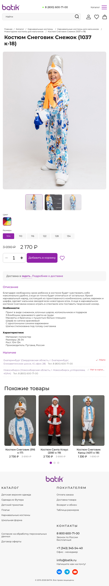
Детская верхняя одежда (16, 494)
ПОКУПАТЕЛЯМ (71, 487)
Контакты (67, 526)
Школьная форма (11, 520)
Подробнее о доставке (47, 276)
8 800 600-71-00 (68, 533)
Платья (5, 510)
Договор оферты (11, 541)
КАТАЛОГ (10, 487)
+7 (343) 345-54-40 (70, 548)
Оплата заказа (65, 494)
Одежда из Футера (12, 500)
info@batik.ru (66, 560)
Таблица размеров (68, 510)
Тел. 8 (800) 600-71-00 (60, 363)
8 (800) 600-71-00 (56, 7)
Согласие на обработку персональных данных (24, 535)
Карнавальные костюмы (15, 515)
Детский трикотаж (12, 505)
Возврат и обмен (67, 505)
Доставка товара (66, 500)
